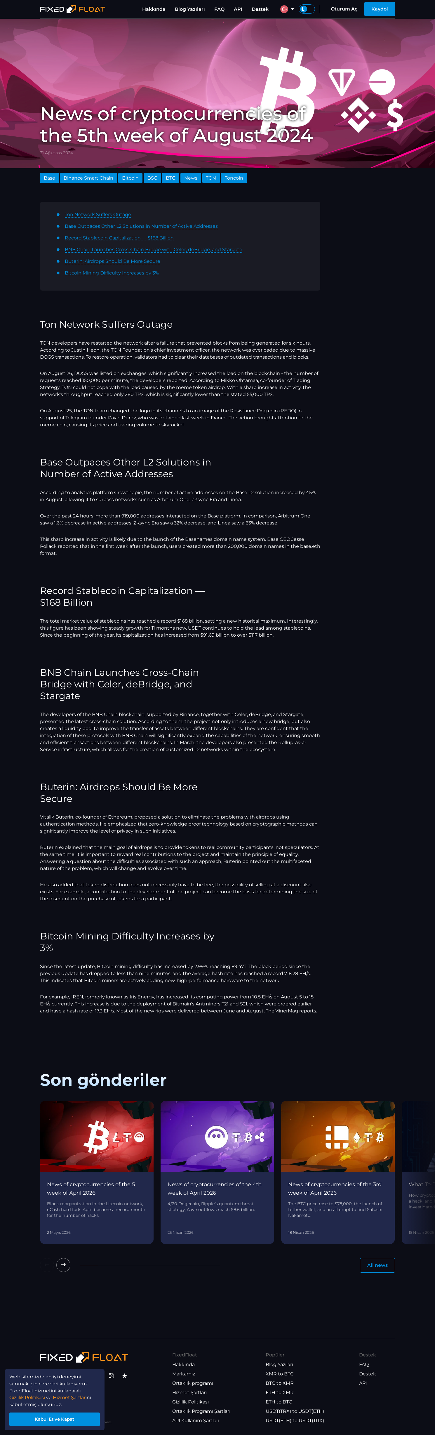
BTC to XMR (280, 1383)
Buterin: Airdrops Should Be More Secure (112, 261)
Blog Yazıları (190, 9)
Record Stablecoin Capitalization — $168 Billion (119, 238)
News (190, 178)
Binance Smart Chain (88, 178)
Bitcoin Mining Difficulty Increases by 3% (112, 273)
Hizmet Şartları (189, 1393)
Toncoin (234, 178)
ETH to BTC (279, 1402)
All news (377, 1265)
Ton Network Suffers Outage (98, 214)
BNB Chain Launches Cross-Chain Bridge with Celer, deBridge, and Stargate (153, 249)
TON (211, 178)
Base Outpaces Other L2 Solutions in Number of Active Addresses (141, 226)
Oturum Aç (344, 9)
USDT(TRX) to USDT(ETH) (295, 1411)
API (238, 9)
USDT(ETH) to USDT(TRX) (295, 1421)
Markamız (183, 1374)
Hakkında (154, 9)
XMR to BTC (280, 1374)
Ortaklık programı (192, 1383)
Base (49, 178)
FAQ (219, 9)
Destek (260, 9)
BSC (152, 178)
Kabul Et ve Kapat (55, 1418)
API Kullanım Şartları (195, 1421)
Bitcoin (130, 178)
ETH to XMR (280, 1393)
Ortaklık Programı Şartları (201, 1411)
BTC (170, 178)
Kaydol (379, 9)
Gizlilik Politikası (190, 1402)
